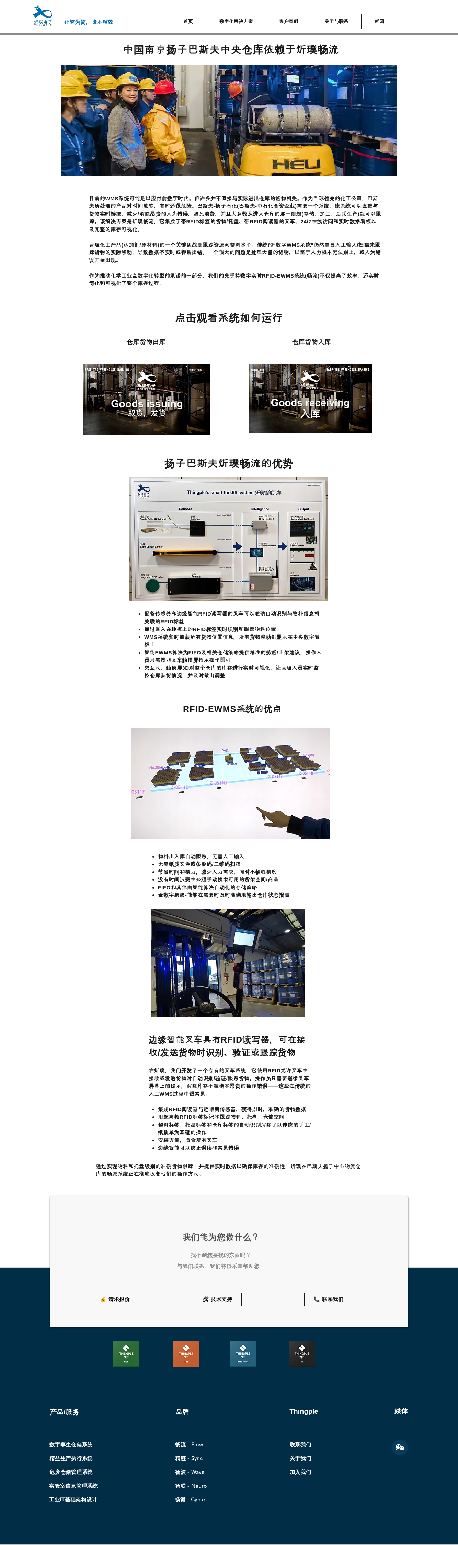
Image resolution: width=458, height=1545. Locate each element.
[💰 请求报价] (115, 1299)
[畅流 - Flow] (189, 1445)
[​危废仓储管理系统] (71, 1472)
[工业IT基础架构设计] (73, 1500)
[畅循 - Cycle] (190, 1500)
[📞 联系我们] (328, 1299)
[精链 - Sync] (188, 1458)
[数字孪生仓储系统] (71, 1445)
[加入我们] (300, 1472)
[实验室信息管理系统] (73, 1486)
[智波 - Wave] (189, 1472)
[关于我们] (300, 1458)
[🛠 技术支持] (217, 1299)
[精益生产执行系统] (71, 1458)
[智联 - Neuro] (191, 1486)
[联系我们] (300, 1445)
